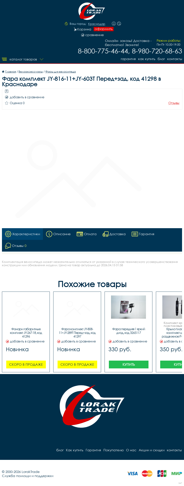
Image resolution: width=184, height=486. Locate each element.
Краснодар (96, 24)
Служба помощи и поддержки (27, 476)
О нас (131, 450)
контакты (174, 59)
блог (161, 59)
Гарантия (128, 59)
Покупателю (113, 450)
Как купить (146, 59)
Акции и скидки (151, 450)
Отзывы (173, 103)
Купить (129, 364)
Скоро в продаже (26, 364)
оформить (104, 29)
